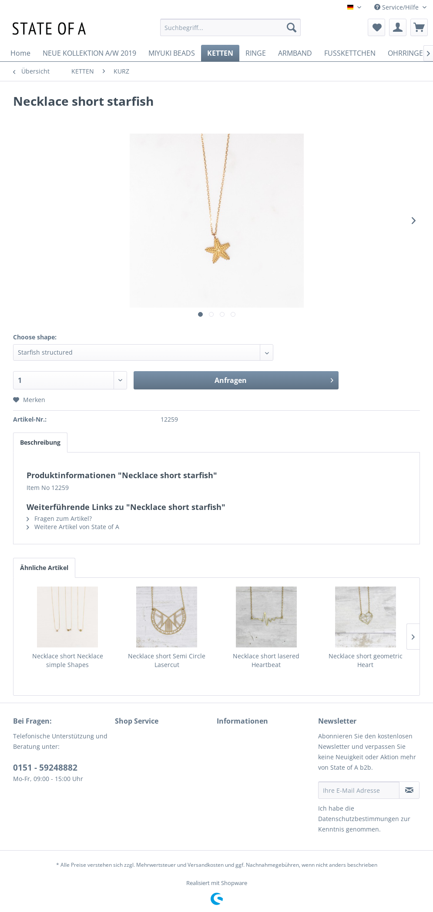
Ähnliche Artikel (44, 567)
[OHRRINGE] (405, 53)
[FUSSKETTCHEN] (350, 53)
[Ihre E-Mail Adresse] (358, 790)
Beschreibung (40, 442)
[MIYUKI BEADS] (171, 53)
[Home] (20, 53)
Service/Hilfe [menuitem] (397, 7)
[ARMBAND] (295, 53)
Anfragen (274, 379)
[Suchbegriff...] (230, 27)
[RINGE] (255, 53)
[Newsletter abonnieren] (409, 790)
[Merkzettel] (376, 27)
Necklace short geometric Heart (366, 660)
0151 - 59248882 (45, 767)
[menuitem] (230, 27)
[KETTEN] (220, 53)
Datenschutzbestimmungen (358, 819)
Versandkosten (206, 864)
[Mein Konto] (397, 27)
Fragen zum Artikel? (59, 518)
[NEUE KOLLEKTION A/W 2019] (89, 53)
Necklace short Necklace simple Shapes (67, 660)
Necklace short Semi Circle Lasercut (166, 660)
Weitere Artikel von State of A (73, 527)
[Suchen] (291, 27)
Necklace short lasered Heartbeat (266, 660)
